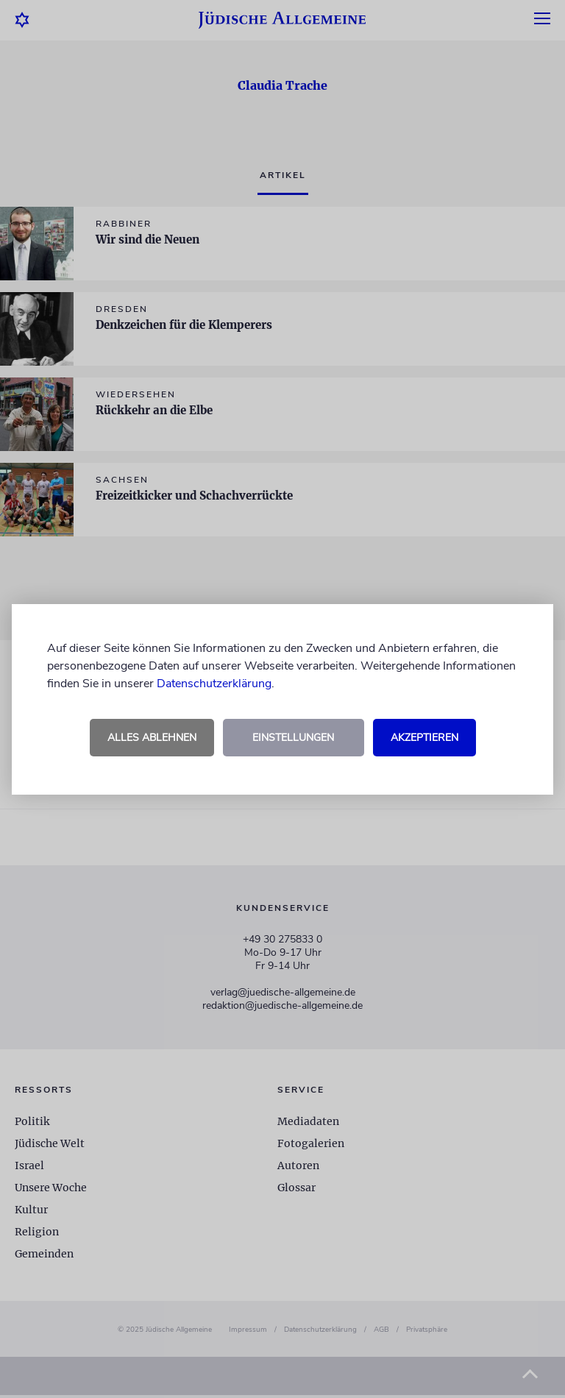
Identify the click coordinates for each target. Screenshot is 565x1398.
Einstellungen (293, 738)
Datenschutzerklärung (214, 683)
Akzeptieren (424, 738)
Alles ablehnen (151, 738)
